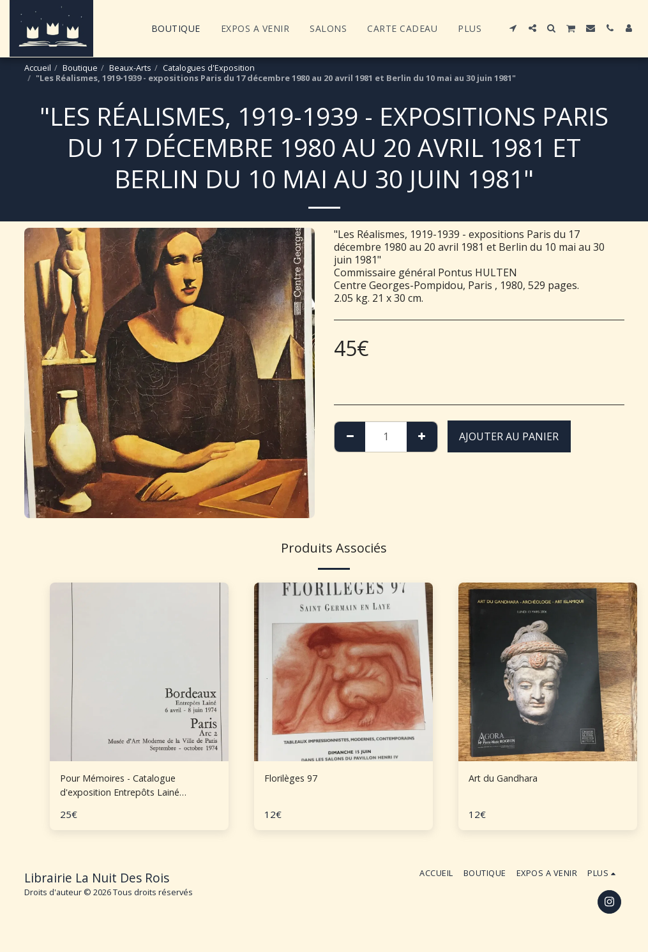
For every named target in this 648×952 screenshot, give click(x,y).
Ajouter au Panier (509, 436)
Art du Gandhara (508, 779)
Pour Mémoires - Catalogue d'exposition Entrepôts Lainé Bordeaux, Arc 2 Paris (129, 787)
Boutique (80, 67)
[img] (343, 672)
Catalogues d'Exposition (209, 67)
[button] (513, 28)
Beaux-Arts (130, 67)
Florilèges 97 (294, 779)
